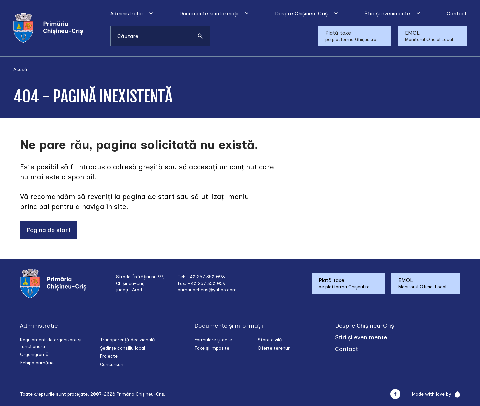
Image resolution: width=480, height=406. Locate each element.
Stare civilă (270, 340)
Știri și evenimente (387, 13)
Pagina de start (49, 230)
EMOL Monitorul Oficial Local (429, 36)
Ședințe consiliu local (122, 348)
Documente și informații (208, 13)
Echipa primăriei (37, 363)
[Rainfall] (455, 394)
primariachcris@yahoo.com (207, 290)
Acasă (20, 69)
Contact (457, 13)
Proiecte (109, 356)
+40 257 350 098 (206, 277)
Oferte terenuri (274, 348)
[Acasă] (55, 28)
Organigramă (34, 354)
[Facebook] (395, 394)
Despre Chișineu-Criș (301, 13)
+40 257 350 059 (207, 283)
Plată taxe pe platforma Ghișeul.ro (350, 36)
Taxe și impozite (211, 348)
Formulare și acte (213, 340)
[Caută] (200, 36)
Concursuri (111, 364)
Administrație (126, 13)
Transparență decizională (127, 340)
